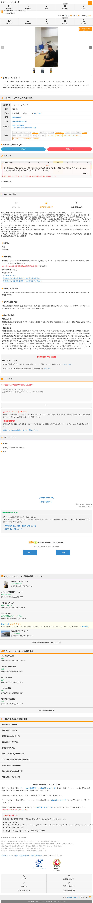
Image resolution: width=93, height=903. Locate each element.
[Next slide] (90, 47)
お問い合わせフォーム (44, 807)
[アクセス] (37, 113)
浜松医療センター (9, 275)
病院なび (6, 2)
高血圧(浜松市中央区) (9, 730)
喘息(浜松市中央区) (8, 748)
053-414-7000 (16, 117)
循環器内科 (20, 125)
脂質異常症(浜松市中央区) (11, 736)
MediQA (24, 886)
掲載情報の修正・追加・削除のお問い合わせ (20, 526)
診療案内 (28, 23)
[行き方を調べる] (46, 502)
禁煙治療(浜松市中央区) (10, 742)
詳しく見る (43, 266)
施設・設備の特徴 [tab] (77, 207)
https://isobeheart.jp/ (19, 121)
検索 (90, 897)
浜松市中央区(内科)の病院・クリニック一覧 (46, 642)
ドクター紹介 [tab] (16, 207)
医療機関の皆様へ (69, 879)
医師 (46, 23)
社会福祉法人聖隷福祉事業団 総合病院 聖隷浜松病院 (21, 278)
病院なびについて (69, 886)
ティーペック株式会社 (28, 788)
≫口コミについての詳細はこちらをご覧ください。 (21, 430)
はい (29, 553)
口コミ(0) (65, 23)
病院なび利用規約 (24, 890)
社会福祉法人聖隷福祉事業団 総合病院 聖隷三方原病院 (22, 281)
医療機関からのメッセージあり (86, 29)
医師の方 (23, 149)
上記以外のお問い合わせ (13, 529)
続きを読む (85, 626)
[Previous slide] (2, 47)
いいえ (63, 553)
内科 (13, 125)
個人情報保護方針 (69, 890)
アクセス (83, 23)
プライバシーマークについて (39, 868)
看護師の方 (70, 149)
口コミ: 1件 (5, 624)
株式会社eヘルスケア (48, 788)
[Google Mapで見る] (46, 498)
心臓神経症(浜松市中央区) (11, 777)
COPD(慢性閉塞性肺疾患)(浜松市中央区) (16, 759)
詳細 (63, 901)
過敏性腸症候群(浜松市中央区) (12, 771)
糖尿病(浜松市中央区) (9, 724)
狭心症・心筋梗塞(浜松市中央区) (13, 754)
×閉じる (85, 173)
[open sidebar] (90, 3)
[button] (34, 70)
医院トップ (9, 23)
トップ (24, 879)
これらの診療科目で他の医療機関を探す (24, 128)
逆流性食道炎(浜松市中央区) (11, 765)
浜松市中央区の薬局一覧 (46, 710)
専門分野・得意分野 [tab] (46, 207)
